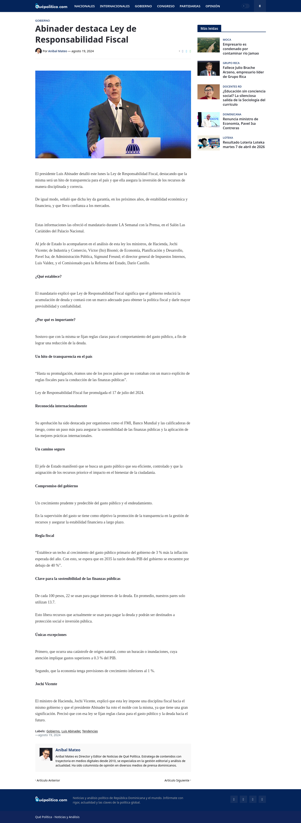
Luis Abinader (70, 731)
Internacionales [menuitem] (115, 6)
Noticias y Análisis (67, 817)
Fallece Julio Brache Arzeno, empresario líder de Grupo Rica (243, 72)
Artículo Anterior (48, 780)
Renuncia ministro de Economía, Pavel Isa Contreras (240, 123)
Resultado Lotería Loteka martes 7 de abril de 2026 (244, 144)
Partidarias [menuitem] (190, 6)
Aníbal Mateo (68, 749)
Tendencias (90, 731)
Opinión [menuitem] (213, 6)
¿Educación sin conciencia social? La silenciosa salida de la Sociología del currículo (244, 98)
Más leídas (209, 28)
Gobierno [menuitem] (143, 6)
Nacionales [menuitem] (84, 6)
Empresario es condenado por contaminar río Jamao (241, 48)
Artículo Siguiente (177, 780)
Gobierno (53, 731)
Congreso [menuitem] (166, 6)
